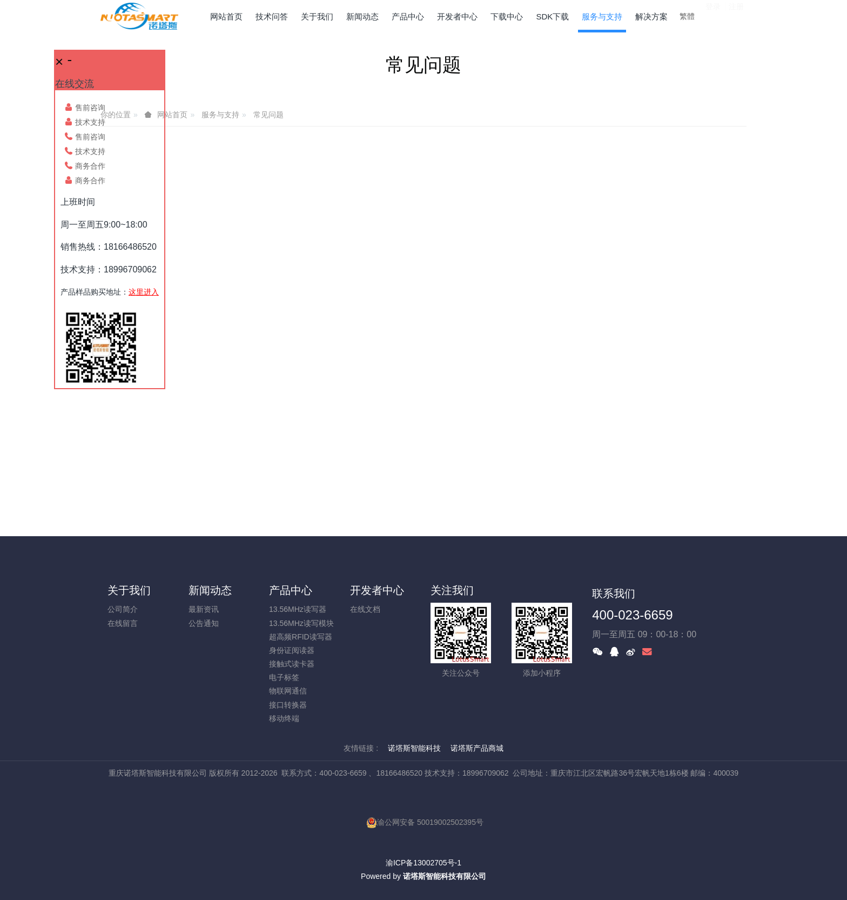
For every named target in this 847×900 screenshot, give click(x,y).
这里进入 (144, 292)
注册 (736, 15)
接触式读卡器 (291, 663)
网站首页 (226, 16)
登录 (713, 15)
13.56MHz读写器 (297, 609)
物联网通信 (288, 690)
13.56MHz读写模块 (301, 623)
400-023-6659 (632, 615)
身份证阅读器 (291, 650)
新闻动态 (210, 590)
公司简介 (122, 609)
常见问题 (268, 114)
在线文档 (365, 609)
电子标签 (284, 677)
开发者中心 (377, 590)
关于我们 (129, 590)
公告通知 (204, 623)
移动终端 (284, 718)
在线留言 (122, 623)
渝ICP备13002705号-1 (423, 862)
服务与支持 (220, 114)
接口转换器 (288, 705)
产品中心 (290, 590)
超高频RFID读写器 (300, 636)
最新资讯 (204, 609)
